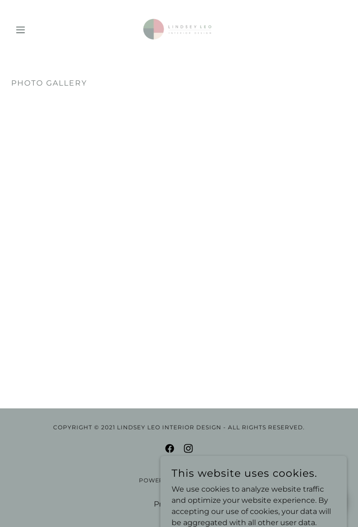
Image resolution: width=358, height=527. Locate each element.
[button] (36, 29)
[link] (179, 29)
